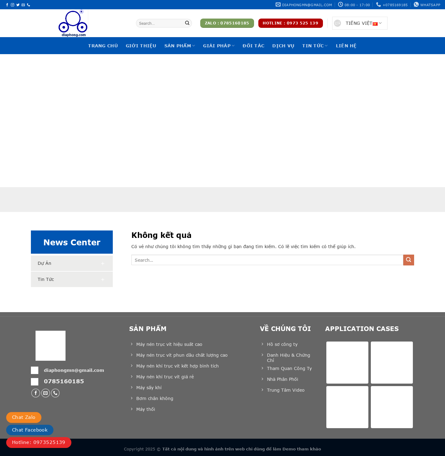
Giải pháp (219, 46)
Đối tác (253, 45)
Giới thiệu (141, 45)
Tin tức (315, 46)
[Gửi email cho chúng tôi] (23, 5)
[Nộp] (187, 23)
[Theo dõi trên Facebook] (7, 5)
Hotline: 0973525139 (39, 442)
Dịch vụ (283, 45)
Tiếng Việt (364, 23)
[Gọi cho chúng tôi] (28, 5)
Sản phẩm (179, 46)
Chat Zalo (24, 417)
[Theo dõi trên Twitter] (18, 5)
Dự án (44, 263)
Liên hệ (346, 45)
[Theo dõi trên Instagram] (12, 5)
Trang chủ (103, 45)
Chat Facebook (30, 429)
